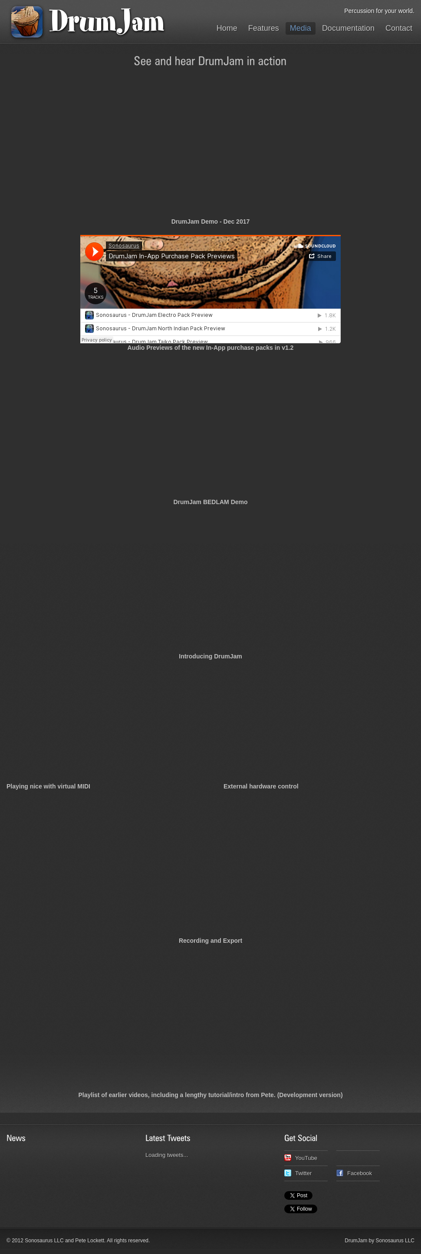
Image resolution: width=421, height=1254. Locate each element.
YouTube (306, 1158)
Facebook (359, 1173)
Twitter (303, 1173)
